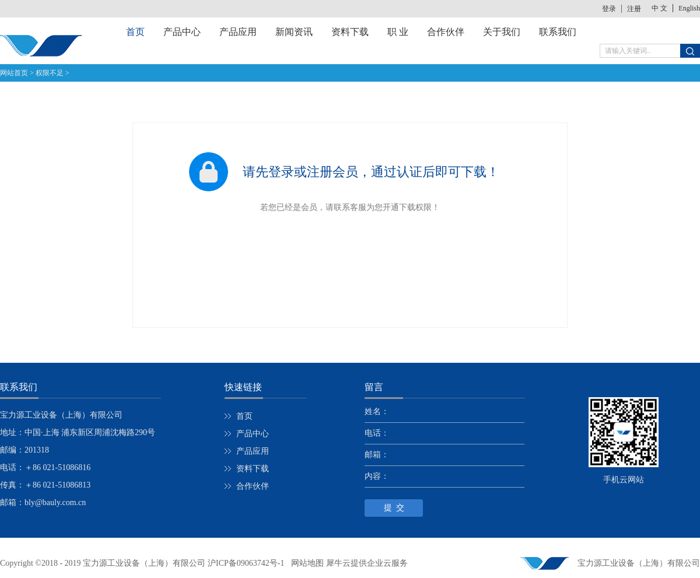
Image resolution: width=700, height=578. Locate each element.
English (689, 8)
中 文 (659, 8)
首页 (135, 32)
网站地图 (305, 563)
